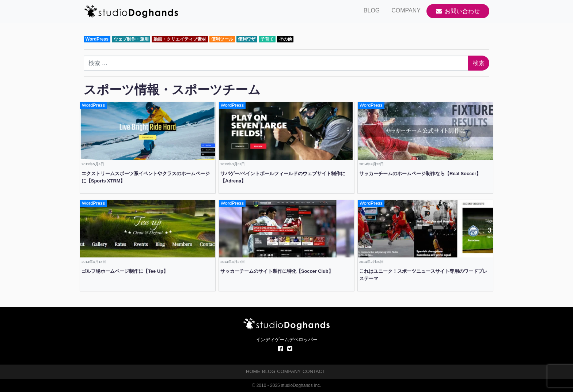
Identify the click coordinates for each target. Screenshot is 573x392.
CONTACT (314, 371)
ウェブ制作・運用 (131, 39)
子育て (267, 39)
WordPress (97, 39)
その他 (285, 39)
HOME (253, 371)
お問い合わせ (458, 11)
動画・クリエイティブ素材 (179, 39)
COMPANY (406, 10)
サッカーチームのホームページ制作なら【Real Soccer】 (420, 173)
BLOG (372, 10)
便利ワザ (246, 39)
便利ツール (222, 39)
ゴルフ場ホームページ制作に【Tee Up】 (124, 271)
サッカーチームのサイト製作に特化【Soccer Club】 (276, 271)
